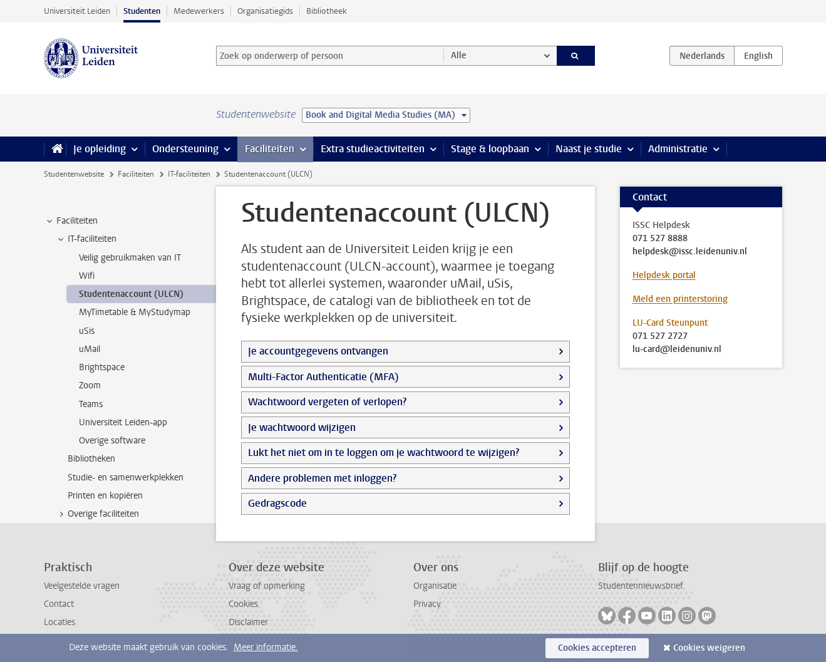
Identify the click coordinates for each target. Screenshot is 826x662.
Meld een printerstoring (680, 299)
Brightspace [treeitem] (102, 367)
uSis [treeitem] (87, 331)
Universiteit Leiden (77, 11)
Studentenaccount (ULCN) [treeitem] (131, 294)
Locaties (59, 622)
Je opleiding (99, 148)
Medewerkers (198, 11)
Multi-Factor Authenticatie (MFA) (323, 376)
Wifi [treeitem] (87, 276)
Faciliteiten (269, 148)
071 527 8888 (660, 238)
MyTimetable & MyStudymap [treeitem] (134, 312)
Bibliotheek (326, 11)
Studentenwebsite (74, 174)
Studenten (141, 11)
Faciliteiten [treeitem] (71, 221)
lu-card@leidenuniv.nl (676, 349)
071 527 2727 (660, 336)
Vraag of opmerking (267, 586)
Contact (59, 604)
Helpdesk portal (664, 275)
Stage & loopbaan (490, 148)
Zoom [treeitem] (90, 385)
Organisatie (435, 586)
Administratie (678, 148)
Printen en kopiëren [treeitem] (105, 496)
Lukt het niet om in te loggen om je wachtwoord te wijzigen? (383, 452)
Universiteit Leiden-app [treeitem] (123, 422)
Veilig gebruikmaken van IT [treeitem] (130, 258)
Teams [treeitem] (91, 404)
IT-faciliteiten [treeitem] (86, 239)
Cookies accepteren (597, 648)
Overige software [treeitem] (112, 441)
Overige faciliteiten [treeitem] (97, 514)
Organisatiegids (265, 11)
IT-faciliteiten (189, 174)
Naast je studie (588, 148)
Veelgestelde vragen (82, 586)
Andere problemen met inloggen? (322, 478)
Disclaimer (248, 622)
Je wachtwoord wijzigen (302, 427)
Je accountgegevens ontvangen (318, 351)
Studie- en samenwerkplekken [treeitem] (125, 478)
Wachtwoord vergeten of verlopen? (327, 401)
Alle (459, 55)
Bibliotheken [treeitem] (91, 459)
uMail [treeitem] (89, 349)
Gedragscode (277, 503)
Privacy (427, 604)
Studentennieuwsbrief (640, 586)
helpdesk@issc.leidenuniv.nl (689, 251)
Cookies (243, 604)
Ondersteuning (185, 148)
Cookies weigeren (709, 648)
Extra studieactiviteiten (373, 148)
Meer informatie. (266, 647)
